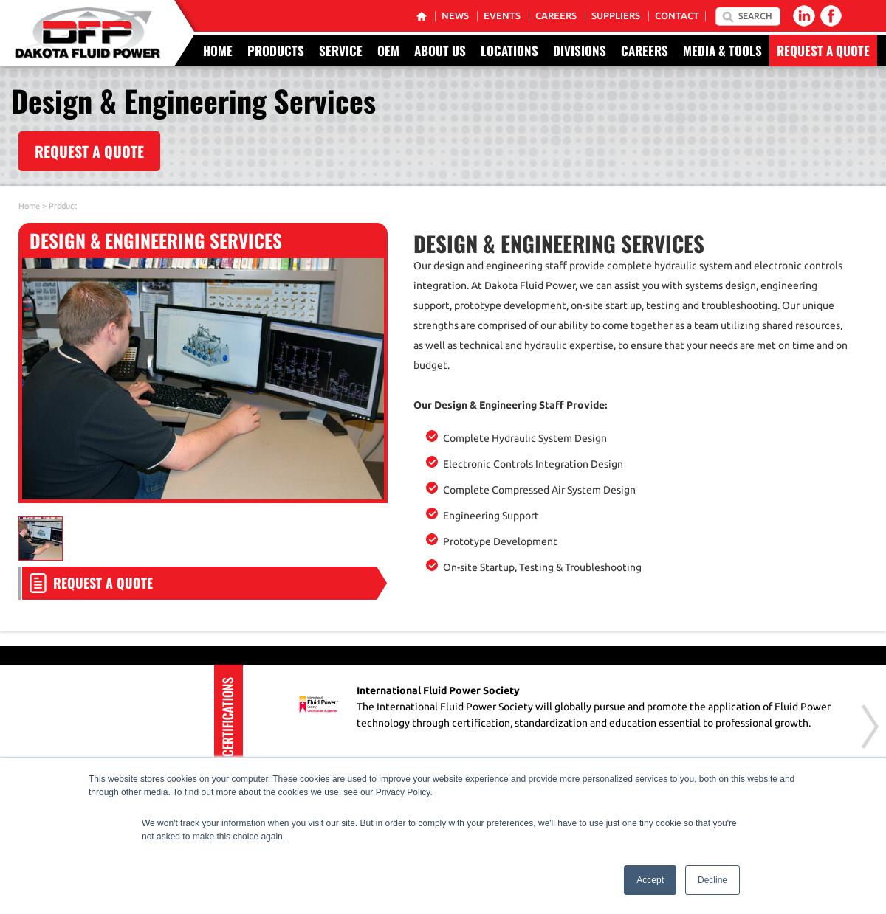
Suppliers (615, 16)
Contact (677, 16)
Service (341, 50)
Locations (509, 50)
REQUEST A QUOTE (89, 151)
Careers (556, 16)
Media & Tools (722, 50)
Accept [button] (650, 880)
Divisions (579, 50)
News (455, 16)
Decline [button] (712, 880)
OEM (388, 50)
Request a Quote (823, 50)
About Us (440, 50)
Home (218, 50)
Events (502, 16)
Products (275, 50)
